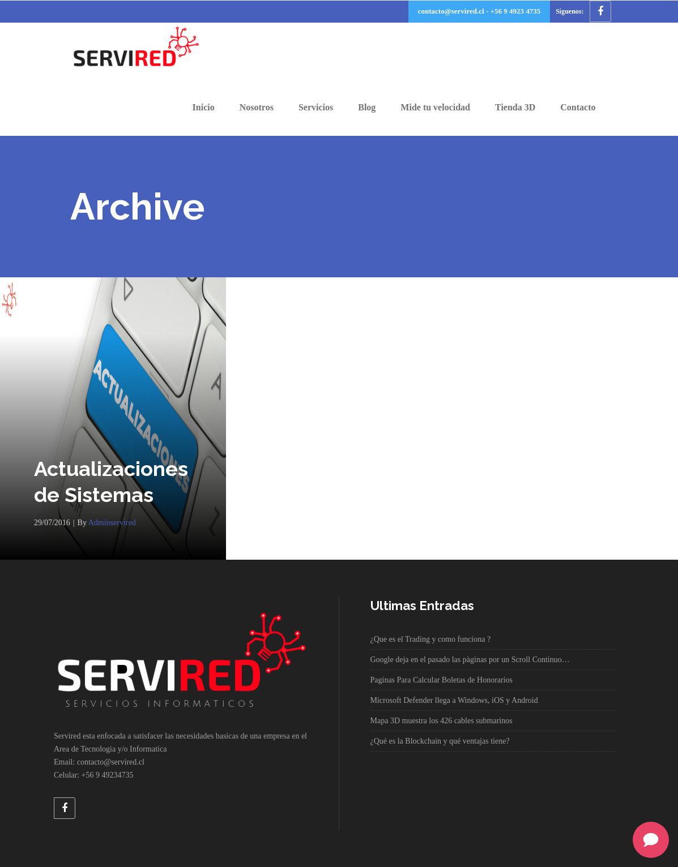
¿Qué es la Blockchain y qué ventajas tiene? (440, 741)
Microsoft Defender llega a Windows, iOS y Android (454, 700)
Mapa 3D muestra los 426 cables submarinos (441, 720)
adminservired (112, 522)
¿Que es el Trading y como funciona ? (430, 639)
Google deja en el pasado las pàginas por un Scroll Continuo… (470, 659)
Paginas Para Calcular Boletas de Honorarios (441, 680)
